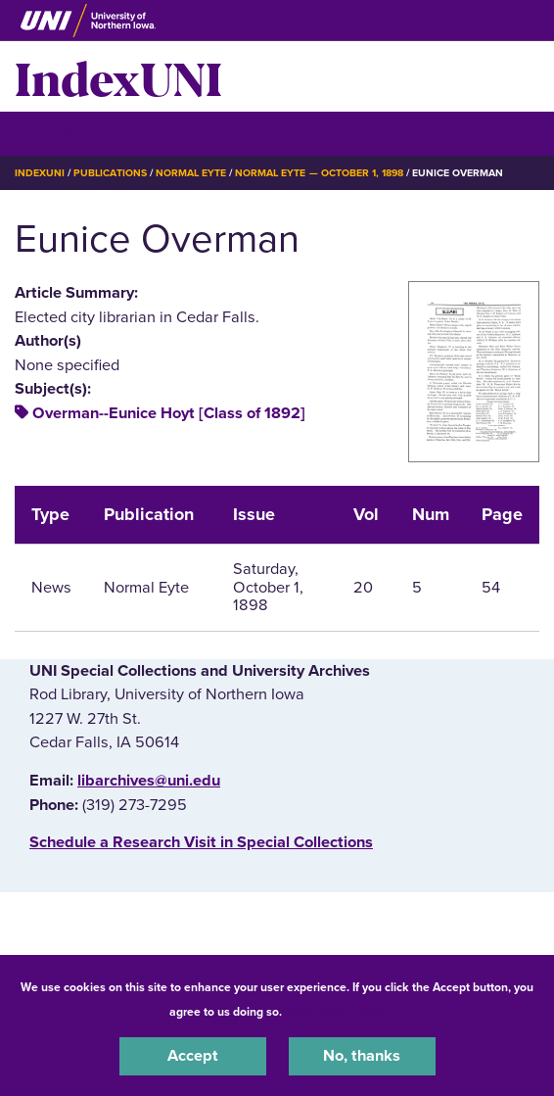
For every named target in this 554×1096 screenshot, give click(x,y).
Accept (192, 1056)
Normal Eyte (191, 173)
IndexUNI (118, 76)
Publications (109, 173)
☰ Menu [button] (49, 132)
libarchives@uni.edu (148, 780)
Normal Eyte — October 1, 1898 (319, 173)
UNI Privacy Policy (337, 1012)
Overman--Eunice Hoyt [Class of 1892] (168, 413)
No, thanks (361, 1056)
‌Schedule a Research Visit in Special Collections (201, 842)
